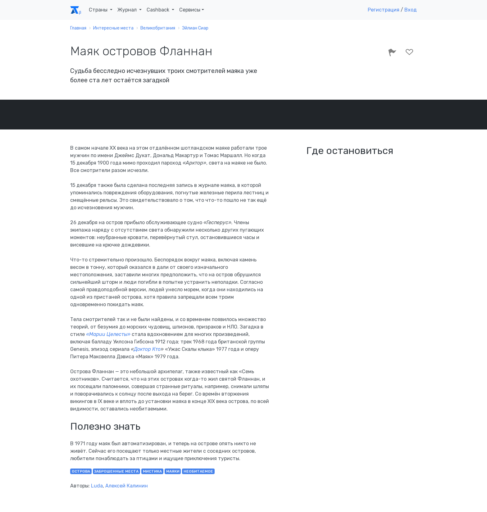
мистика (152, 471)
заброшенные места (116, 471)
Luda (97, 486)
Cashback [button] (159, 10)
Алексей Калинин (126, 486)
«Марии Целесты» (108, 334)
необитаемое (198, 471)
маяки (173, 471)
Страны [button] (99, 10)
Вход (410, 10)
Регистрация (383, 10)
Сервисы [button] (189, 10)
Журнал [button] (127, 10)
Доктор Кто (147, 349)
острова (81, 471)
